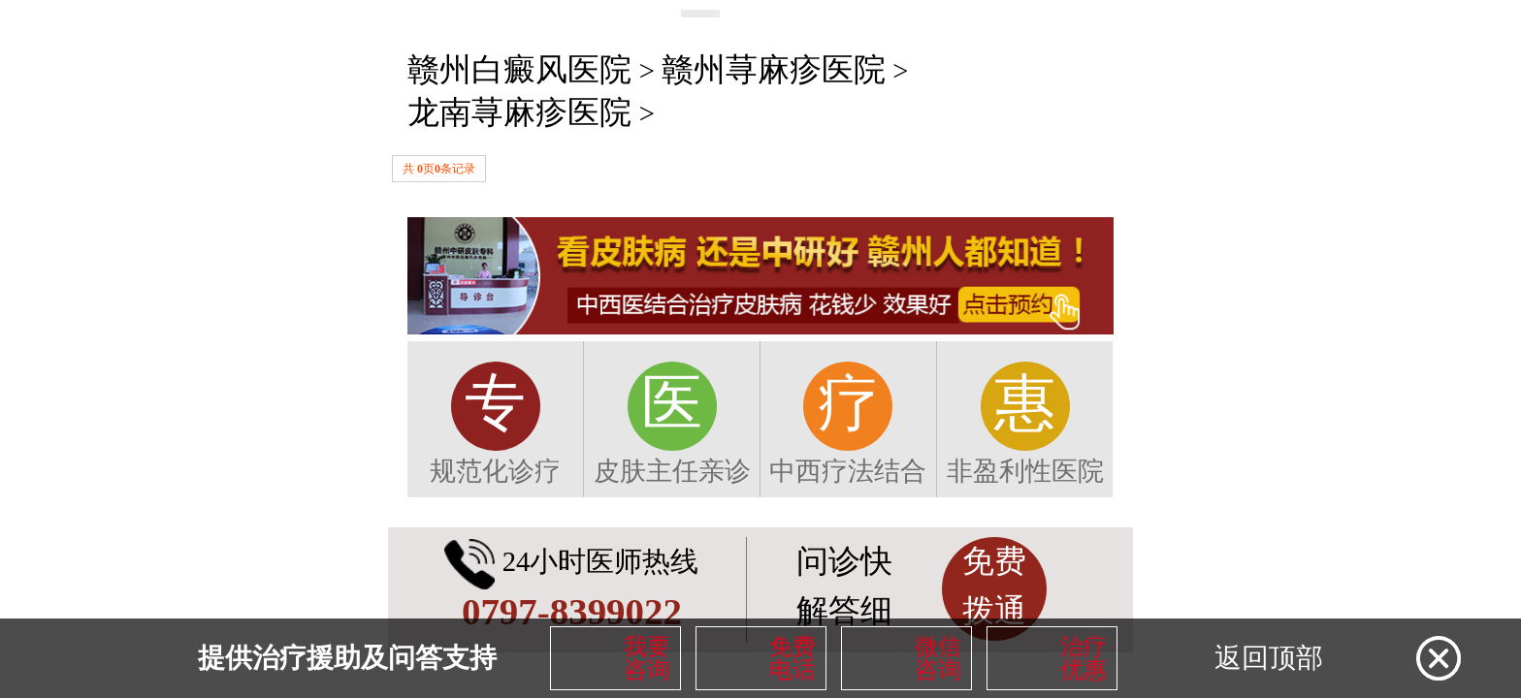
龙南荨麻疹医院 (519, 112)
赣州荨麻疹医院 (774, 69)
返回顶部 (1268, 658)
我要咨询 (647, 658)
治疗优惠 (1083, 658)
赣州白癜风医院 (519, 69)
